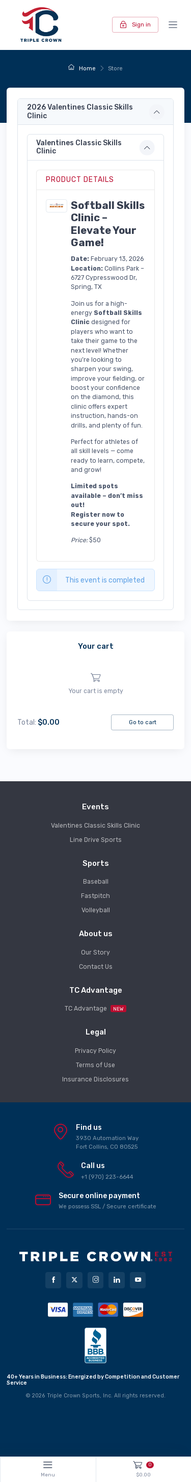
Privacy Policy (95, 1050)
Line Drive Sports (96, 839)
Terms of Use (95, 1065)
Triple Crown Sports (73, 1395)
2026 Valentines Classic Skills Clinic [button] (80, 111)
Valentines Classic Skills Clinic (95, 825)
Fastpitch (95, 895)
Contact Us (96, 966)
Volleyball (95, 910)
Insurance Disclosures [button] (95, 1079)
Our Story (95, 952)
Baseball (95, 881)
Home (81, 68)
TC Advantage (95, 1008)
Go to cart (142, 722)
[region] (95, 684)
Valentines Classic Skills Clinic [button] (79, 147)
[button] (56, 205)
